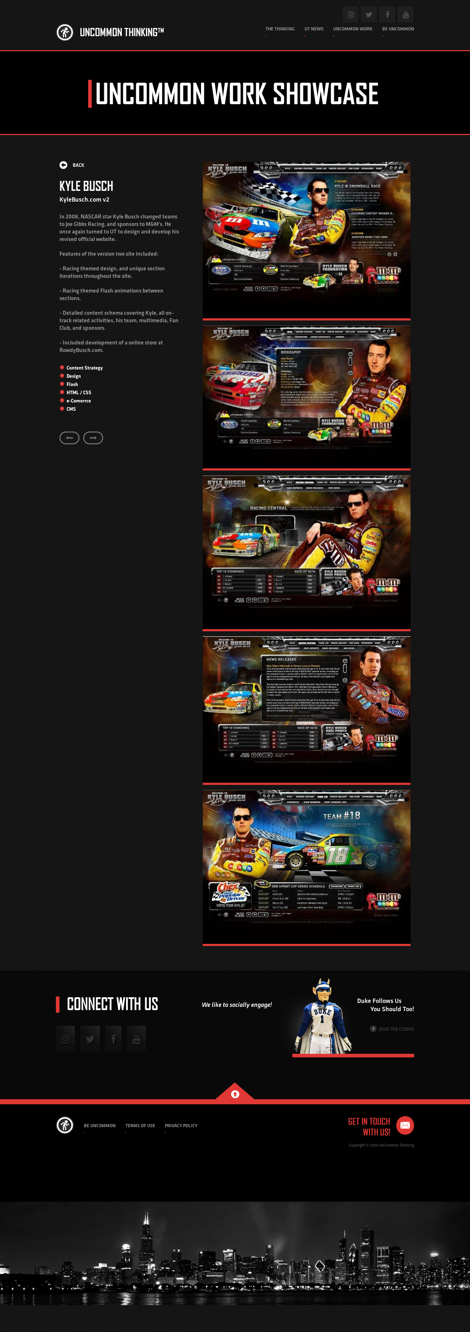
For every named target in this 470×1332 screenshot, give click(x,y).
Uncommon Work (353, 29)
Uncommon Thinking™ (122, 32)
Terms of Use (140, 1126)
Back (72, 165)
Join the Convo (392, 1028)
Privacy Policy (181, 1126)
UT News (313, 29)
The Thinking (280, 29)
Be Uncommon (398, 29)
